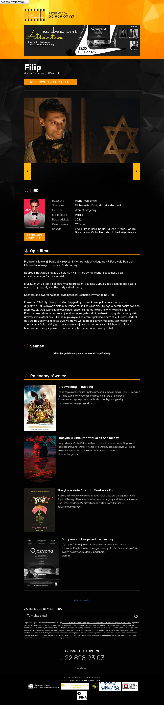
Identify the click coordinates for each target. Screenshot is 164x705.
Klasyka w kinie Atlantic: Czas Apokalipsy (88, 438)
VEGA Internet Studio (92, 680)
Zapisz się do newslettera (43, 608)
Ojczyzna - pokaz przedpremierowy (87, 539)
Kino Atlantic (82, 600)
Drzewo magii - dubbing (75, 387)
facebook (79, 668)
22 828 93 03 (61, 17)
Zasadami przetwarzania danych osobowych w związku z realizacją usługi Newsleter (96, 623)
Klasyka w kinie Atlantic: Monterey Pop (85, 490)
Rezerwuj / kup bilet (51, 82)
